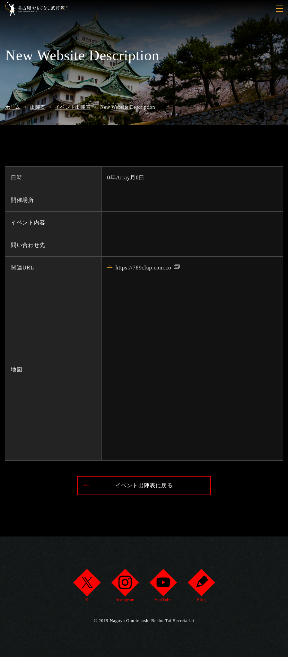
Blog (201, 587)
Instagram (125, 587)
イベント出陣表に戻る (144, 485)
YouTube (163, 587)
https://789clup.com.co (143, 267)
